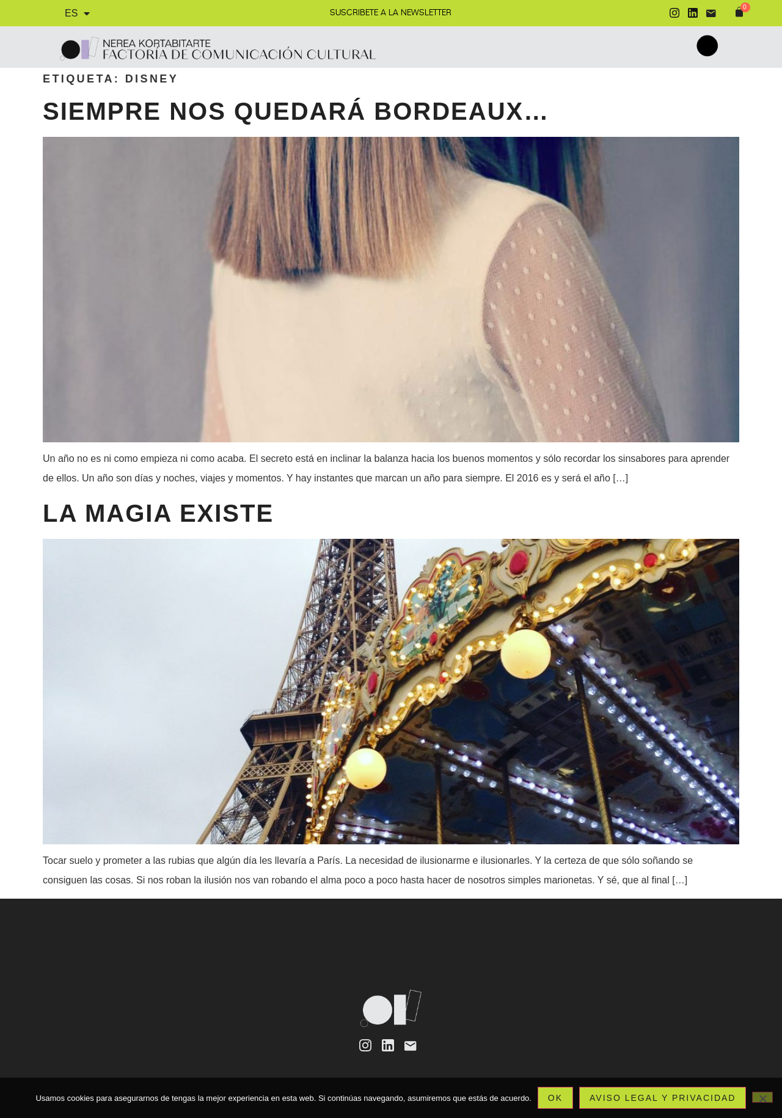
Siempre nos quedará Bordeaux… (296, 111)
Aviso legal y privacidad (663, 1098)
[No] (762, 1097)
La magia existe (158, 513)
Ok (555, 1098)
